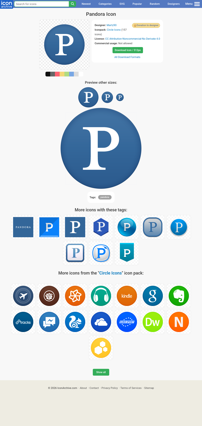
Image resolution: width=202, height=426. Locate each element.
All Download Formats (127, 57)
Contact (94, 388)
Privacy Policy (109, 388)
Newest (86, 3)
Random (155, 3)
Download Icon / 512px (128, 50)
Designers (174, 3)
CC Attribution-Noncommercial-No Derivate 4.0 (132, 38)
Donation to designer (148, 25)
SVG (122, 3)
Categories (105, 3)
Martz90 (112, 25)
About (83, 388)
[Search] (72, 4)
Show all (101, 372)
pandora (105, 197)
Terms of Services (131, 388)
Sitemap (149, 388)
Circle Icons (114, 29)
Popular (137, 3)
